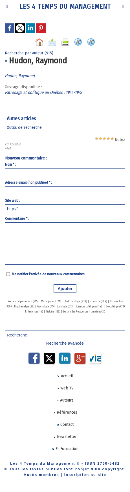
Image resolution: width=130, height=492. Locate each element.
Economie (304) (98, 301)
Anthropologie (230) (76, 301)
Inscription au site (85, 475)
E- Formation (65, 448)
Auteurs (65, 400)
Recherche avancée (65, 343)
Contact (65, 424)
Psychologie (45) (45, 306)
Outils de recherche (24, 127)
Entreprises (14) (34, 311)
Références (65, 412)
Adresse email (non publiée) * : (28, 182)
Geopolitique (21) (115, 306)
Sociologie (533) (65, 306)
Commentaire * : (17, 218)
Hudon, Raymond (20, 75)
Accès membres (41, 475)
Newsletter (65, 436)
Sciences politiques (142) (89, 306)
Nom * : (10, 164)
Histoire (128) (52, 311)
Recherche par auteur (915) (23, 301)
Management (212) (51, 301)
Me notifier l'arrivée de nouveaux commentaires (48, 274)
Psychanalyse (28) (24, 306)
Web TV (65, 388)
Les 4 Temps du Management (65, 6)
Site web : (12, 200)
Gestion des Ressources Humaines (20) (84, 311)
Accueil (65, 375)
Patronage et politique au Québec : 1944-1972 (43, 92)
